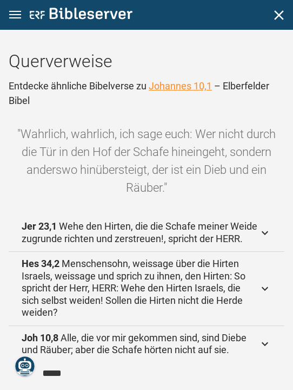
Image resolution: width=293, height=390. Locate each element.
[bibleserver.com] (81, 15)
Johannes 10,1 (180, 86)
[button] (15, 15)
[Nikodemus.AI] (25, 366)
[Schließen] (279, 15)
